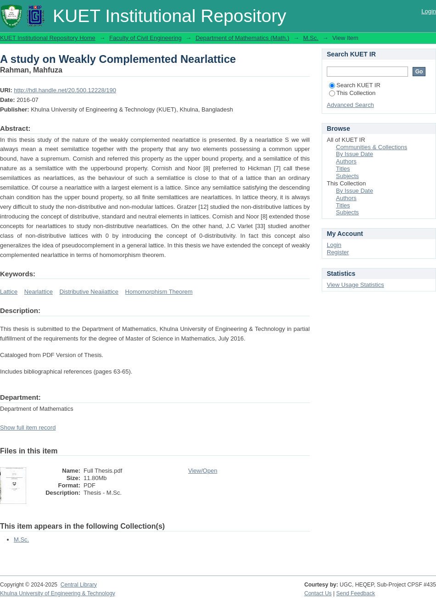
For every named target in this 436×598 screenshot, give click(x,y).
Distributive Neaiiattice (88, 291)
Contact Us (318, 593)
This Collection (352, 92)
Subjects (347, 176)
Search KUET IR (354, 85)
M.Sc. (311, 37)
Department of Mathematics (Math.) (242, 37)
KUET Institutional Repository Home (47, 37)
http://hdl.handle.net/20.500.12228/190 (65, 90)
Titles (343, 168)
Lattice (8, 291)
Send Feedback (355, 593)
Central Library (79, 584)
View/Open (202, 470)
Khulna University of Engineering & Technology (57, 593)
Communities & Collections (371, 147)
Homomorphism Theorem (159, 291)
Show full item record (28, 427)
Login (428, 11)
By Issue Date (354, 154)
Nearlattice (38, 291)
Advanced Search (350, 104)
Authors (346, 161)
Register (338, 252)
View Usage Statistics (355, 284)
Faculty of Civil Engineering (145, 37)
